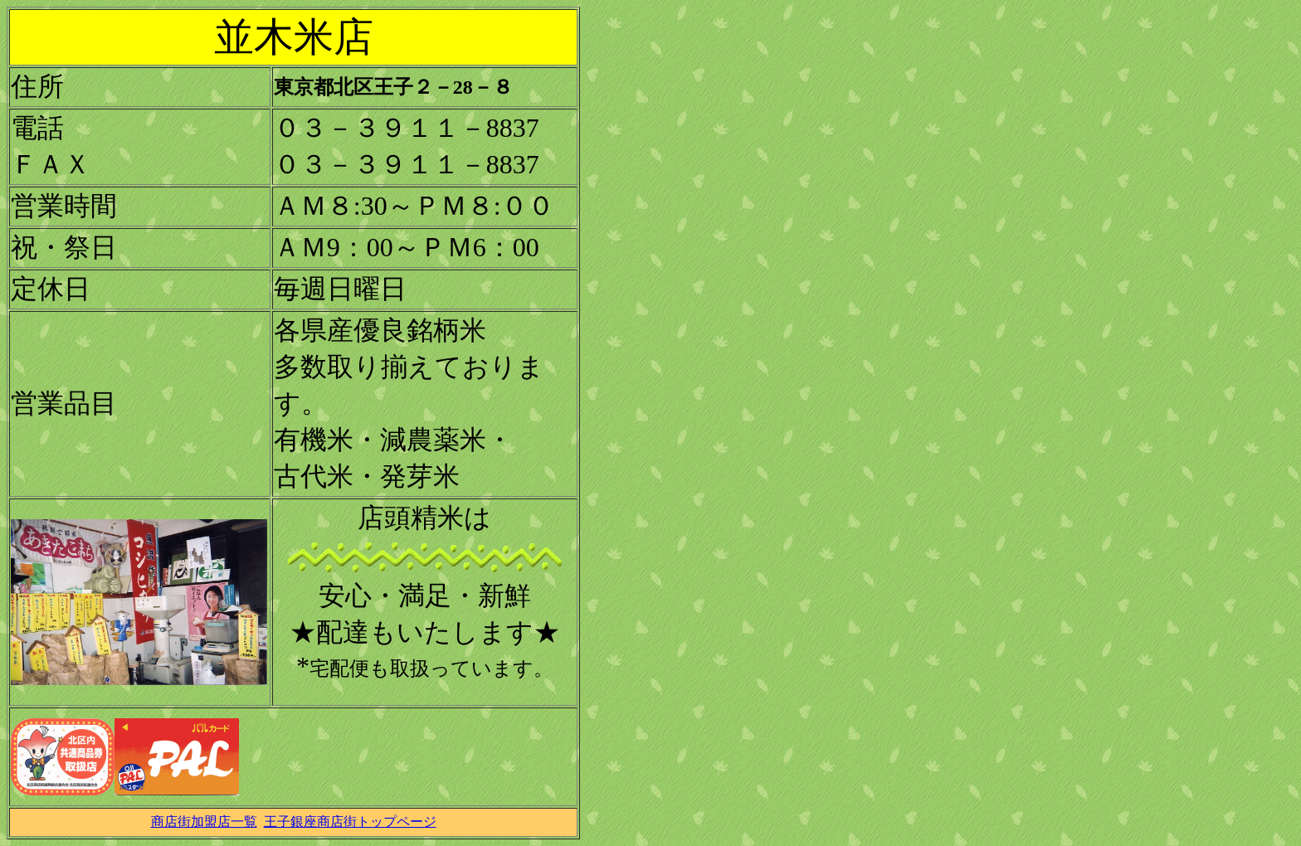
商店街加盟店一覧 (204, 821)
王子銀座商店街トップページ (350, 821)
